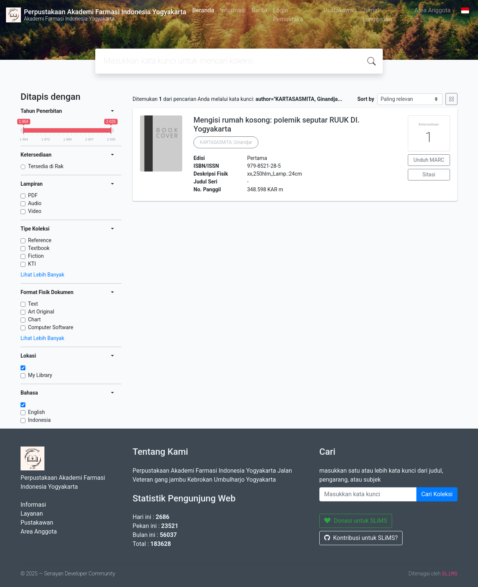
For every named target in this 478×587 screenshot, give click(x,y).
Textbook (39, 248)
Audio (34, 203)
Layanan (32, 513)
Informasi (232, 10)
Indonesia (39, 420)
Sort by (365, 99)
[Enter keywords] (368, 494)
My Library (40, 375)
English (36, 412)
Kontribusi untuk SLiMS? (361, 537)
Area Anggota (432, 10)
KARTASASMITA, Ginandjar (226, 142)
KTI (32, 264)
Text (33, 304)
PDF (33, 195)
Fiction (36, 256)
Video (34, 211)
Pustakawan (340, 10)
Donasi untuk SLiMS (355, 520)
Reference (40, 240)
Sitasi (428, 174)
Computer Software (50, 327)
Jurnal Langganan (377, 15)
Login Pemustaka (288, 15)
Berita (259, 10)
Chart (34, 319)
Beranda (203, 10)
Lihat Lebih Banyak (42, 275)
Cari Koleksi (437, 494)
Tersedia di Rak (45, 166)
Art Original (41, 312)
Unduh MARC (428, 160)
